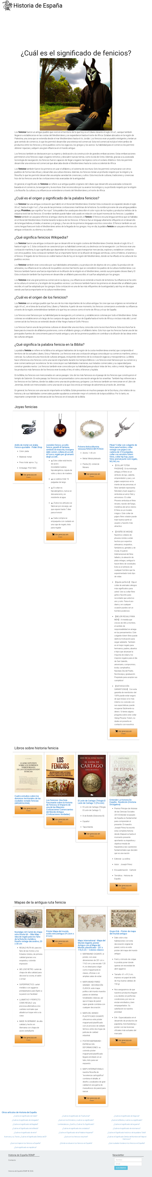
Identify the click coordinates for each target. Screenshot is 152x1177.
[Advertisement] (76, 29)
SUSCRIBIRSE (121, 1168)
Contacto (12, 1160)
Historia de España (37, 5)
